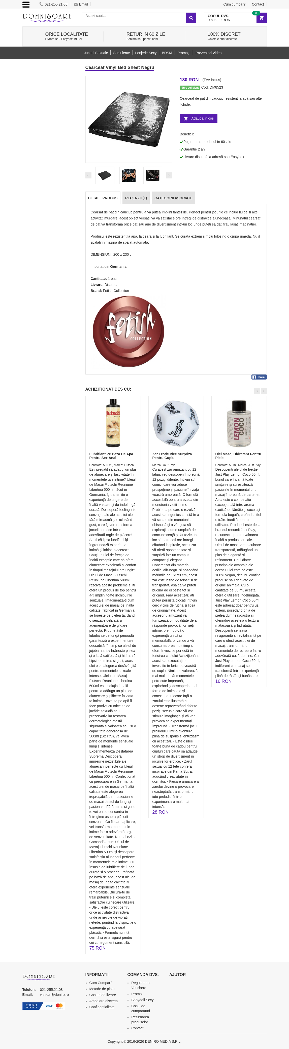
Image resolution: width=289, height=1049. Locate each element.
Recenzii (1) (136, 198)
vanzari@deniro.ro (54, 995)
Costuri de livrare (102, 995)
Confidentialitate (102, 1007)
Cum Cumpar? (100, 983)
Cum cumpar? (234, 4)
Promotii (137, 994)
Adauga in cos (202, 118)
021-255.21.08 (53, 4)
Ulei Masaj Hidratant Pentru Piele (238, 456)
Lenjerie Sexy (146, 53)
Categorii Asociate (173, 198)
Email (81, 4)
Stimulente (121, 53)
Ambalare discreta (103, 1001)
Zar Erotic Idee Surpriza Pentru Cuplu (172, 456)
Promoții (183, 53)
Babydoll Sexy (142, 1000)
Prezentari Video (208, 53)
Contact (258, 4)
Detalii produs (103, 198)
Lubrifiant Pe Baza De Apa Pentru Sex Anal (111, 456)
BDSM (167, 53)
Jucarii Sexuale (96, 53)
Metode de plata (102, 989)
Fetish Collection (116, 291)
